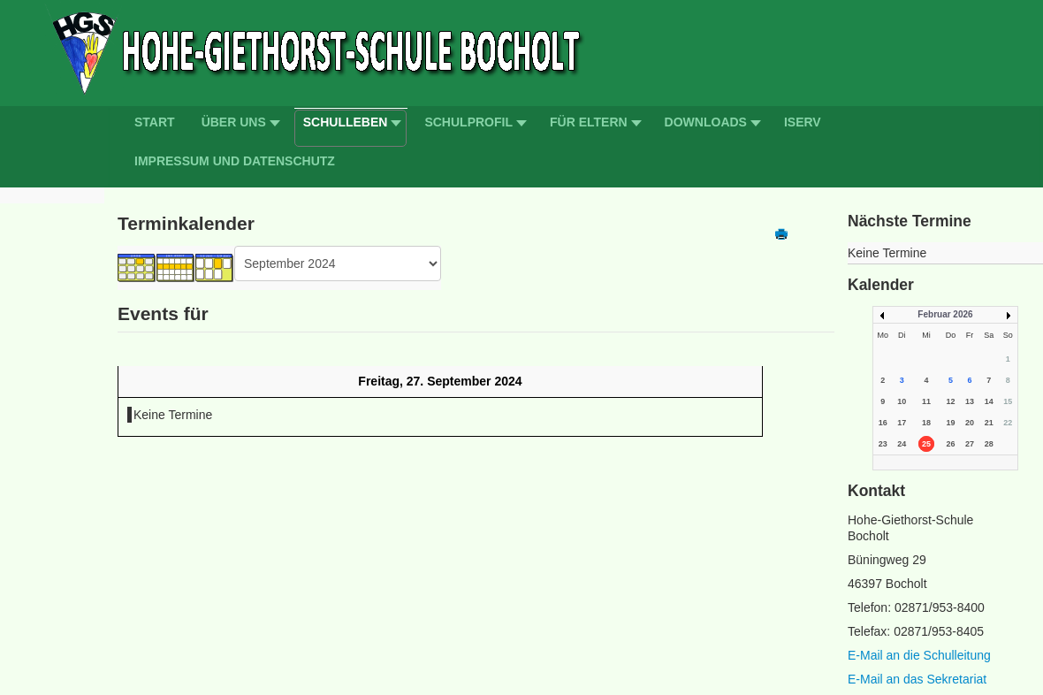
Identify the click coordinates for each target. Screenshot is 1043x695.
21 (989, 422)
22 (1007, 422)
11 (926, 401)
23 (883, 443)
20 (969, 422)
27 (969, 443)
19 (951, 422)
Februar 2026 (944, 314)
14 (989, 401)
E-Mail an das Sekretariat (917, 679)
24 (901, 443)
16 (883, 422)
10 (901, 401)
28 (989, 443)
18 (926, 422)
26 (951, 443)
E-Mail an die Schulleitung (919, 655)
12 (951, 401)
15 (1007, 401)
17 (901, 422)
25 (926, 443)
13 (969, 401)
